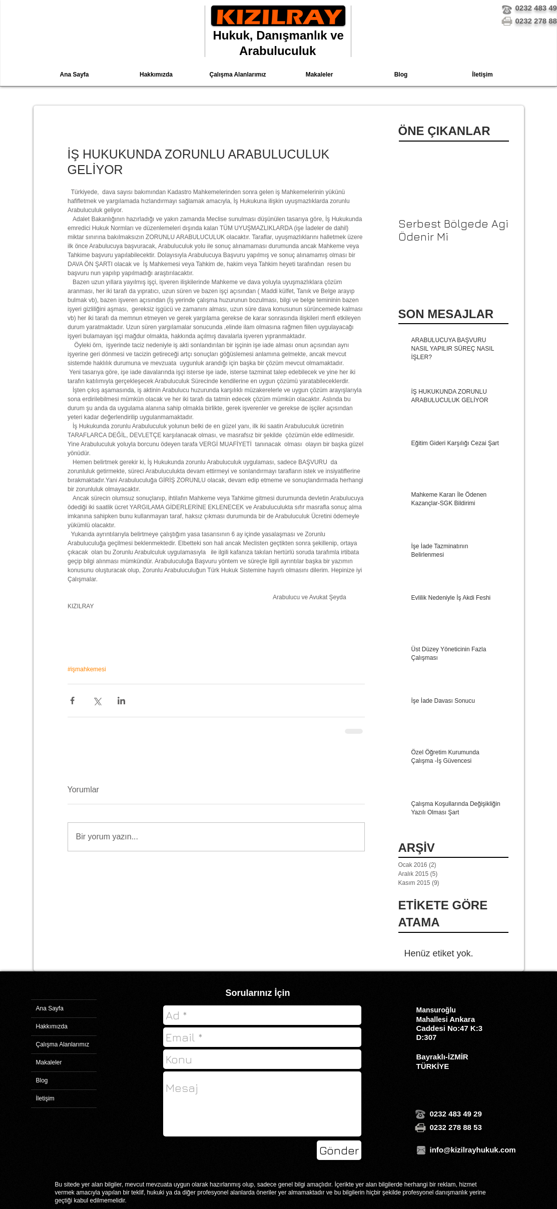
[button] (238, 75)
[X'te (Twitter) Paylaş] (97, 700)
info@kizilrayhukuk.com (473, 1149)
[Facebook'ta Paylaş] (72, 700)
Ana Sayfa (50, 1008)
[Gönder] (339, 1150)
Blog (42, 1080)
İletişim (45, 1098)
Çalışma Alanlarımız (63, 1044)
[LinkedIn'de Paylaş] (121, 700)
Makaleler (49, 1062)
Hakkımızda (52, 1026)
